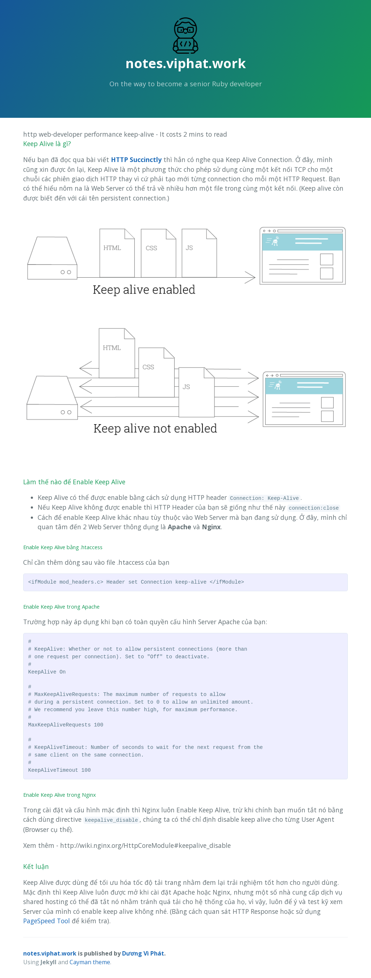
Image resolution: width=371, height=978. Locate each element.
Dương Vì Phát (143, 953)
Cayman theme (90, 962)
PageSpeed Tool (46, 920)
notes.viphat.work (185, 63)
